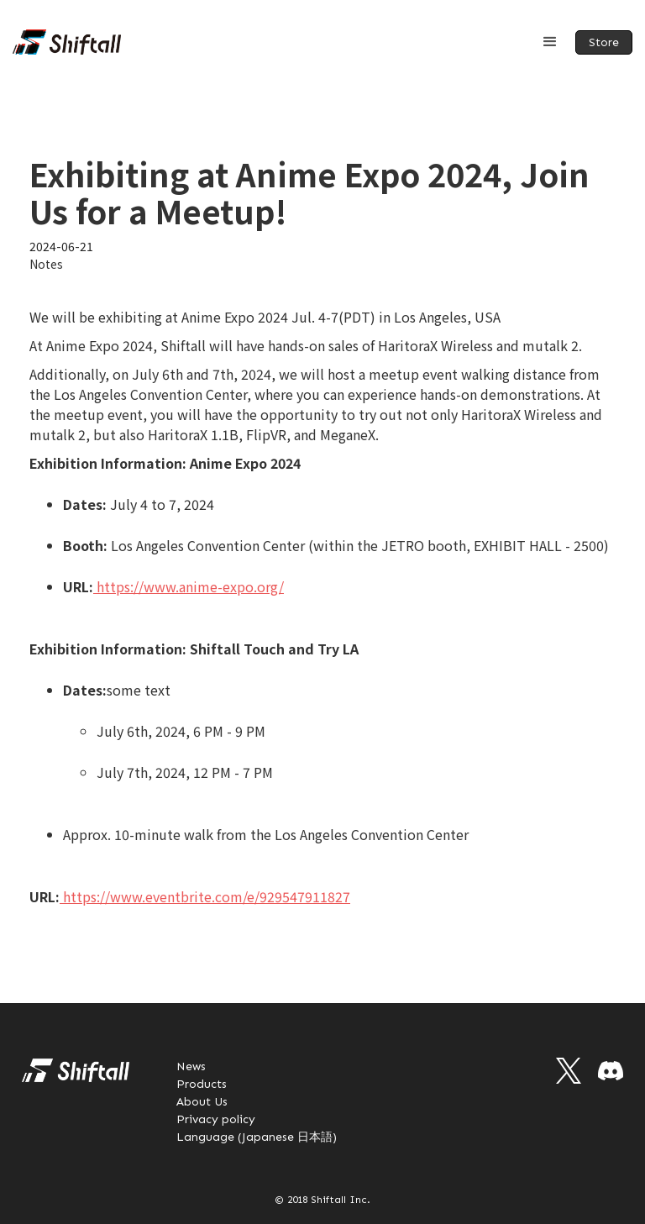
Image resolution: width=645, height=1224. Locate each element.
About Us (202, 1102)
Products (201, 1084)
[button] (550, 42)
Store (604, 42)
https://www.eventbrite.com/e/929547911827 (206, 896)
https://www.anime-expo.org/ (188, 586)
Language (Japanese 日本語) (256, 1137)
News (191, 1066)
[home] (67, 42)
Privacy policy (215, 1119)
